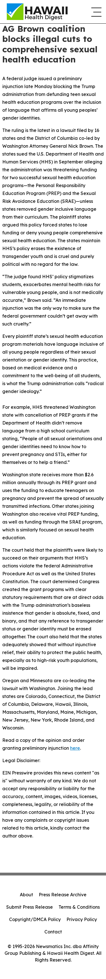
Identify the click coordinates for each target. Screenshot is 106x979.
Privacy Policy (81, 919)
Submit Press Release (29, 907)
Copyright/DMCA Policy (35, 919)
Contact (53, 932)
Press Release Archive (62, 894)
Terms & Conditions (79, 907)
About (26, 894)
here (75, 748)
